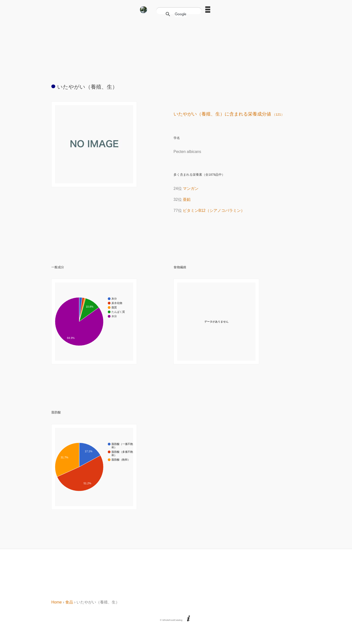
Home (56, 602)
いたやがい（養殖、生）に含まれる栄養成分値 (229, 114)
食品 (69, 602)
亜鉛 (187, 199)
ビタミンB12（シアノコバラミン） (213, 210)
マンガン (190, 188)
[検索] (181, 14)
